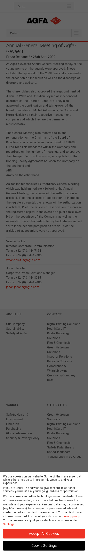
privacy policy (71, 516)
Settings (8, 524)
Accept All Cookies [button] (44, 534)
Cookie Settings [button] (44, 546)
